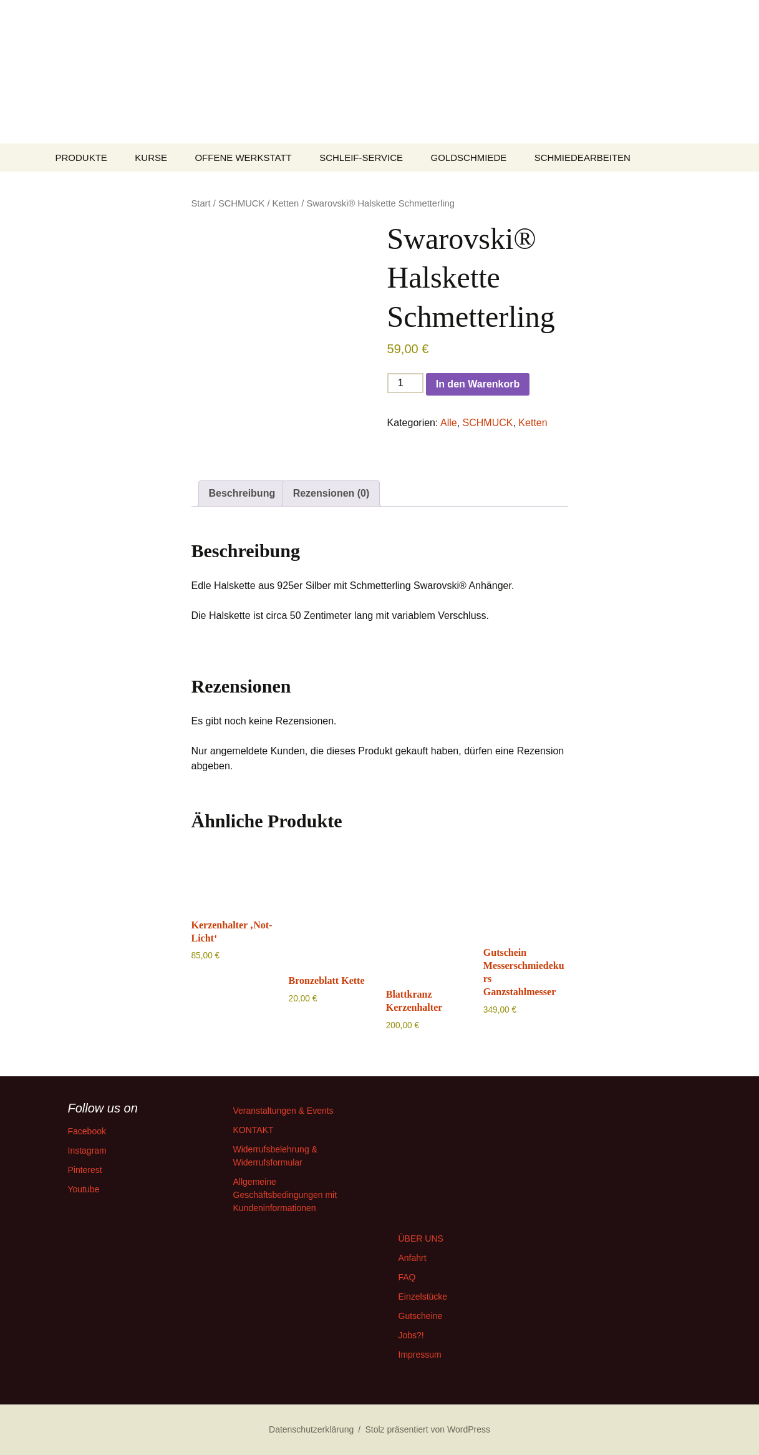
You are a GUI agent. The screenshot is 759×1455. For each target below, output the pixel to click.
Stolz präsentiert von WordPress (427, 1429)
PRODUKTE (81, 157)
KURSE (151, 157)
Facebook (87, 1131)
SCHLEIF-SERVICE (361, 157)
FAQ (407, 1277)
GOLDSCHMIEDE (469, 157)
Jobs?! (411, 1335)
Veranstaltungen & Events (283, 1111)
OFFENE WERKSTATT (243, 157)
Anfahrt (413, 1258)
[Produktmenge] (405, 383)
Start (201, 203)
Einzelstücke (423, 1297)
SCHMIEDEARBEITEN (582, 157)
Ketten (286, 203)
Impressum (420, 1355)
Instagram (87, 1151)
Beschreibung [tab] (242, 493)
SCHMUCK (241, 203)
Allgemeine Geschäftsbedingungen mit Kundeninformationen (285, 1195)
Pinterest (85, 1170)
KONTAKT (253, 1130)
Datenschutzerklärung (311, 1429)
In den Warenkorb (478, 384)
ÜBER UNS (421, 1238)
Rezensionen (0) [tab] (331, 493)
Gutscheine (421, 1316)
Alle (448, 422)
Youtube (84, 1189)
